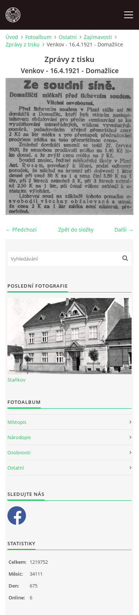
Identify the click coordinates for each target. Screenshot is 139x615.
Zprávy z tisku (23, 44)
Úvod (12, 36)
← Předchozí (21, 229)
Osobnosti (18, 452)
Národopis (19, 437)
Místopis (16, 422)
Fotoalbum (38, 36)
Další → (124, 229)
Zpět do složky (75, 229)
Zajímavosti (98, 36)
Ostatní (68, 36)
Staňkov (16, 379)
